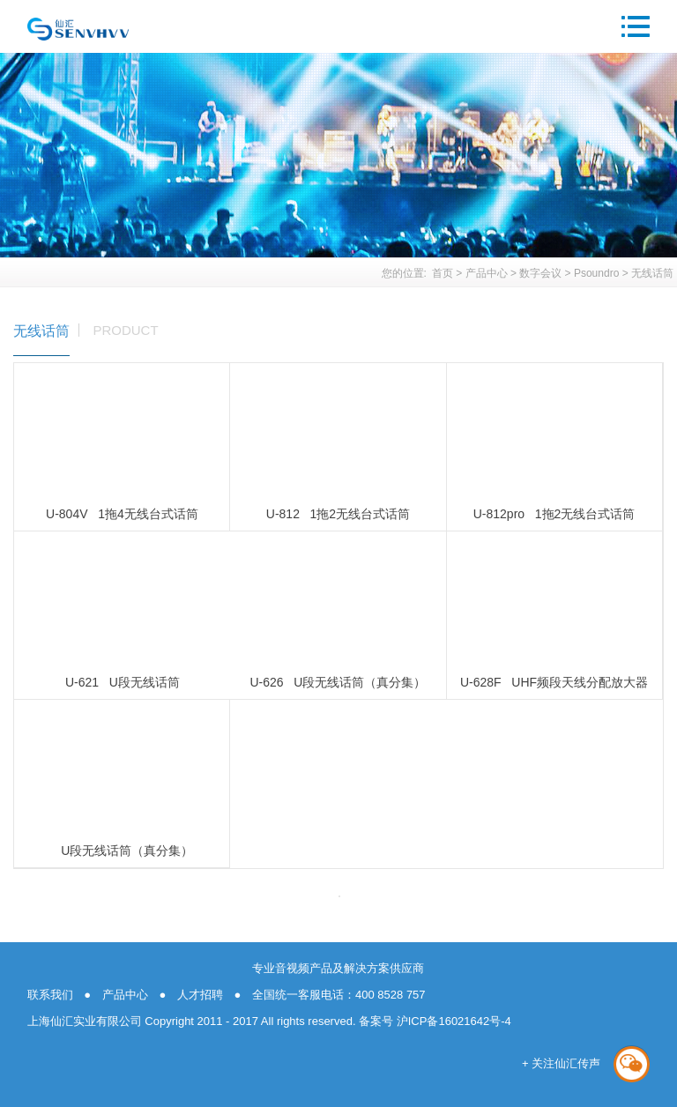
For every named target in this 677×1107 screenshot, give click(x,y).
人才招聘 (200, 994)
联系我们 (50, 994)
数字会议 (540, 273)
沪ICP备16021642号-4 (452, 1021)
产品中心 (486, 273)
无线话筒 (652, 273)
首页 (442, 273)
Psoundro (596, 273)
